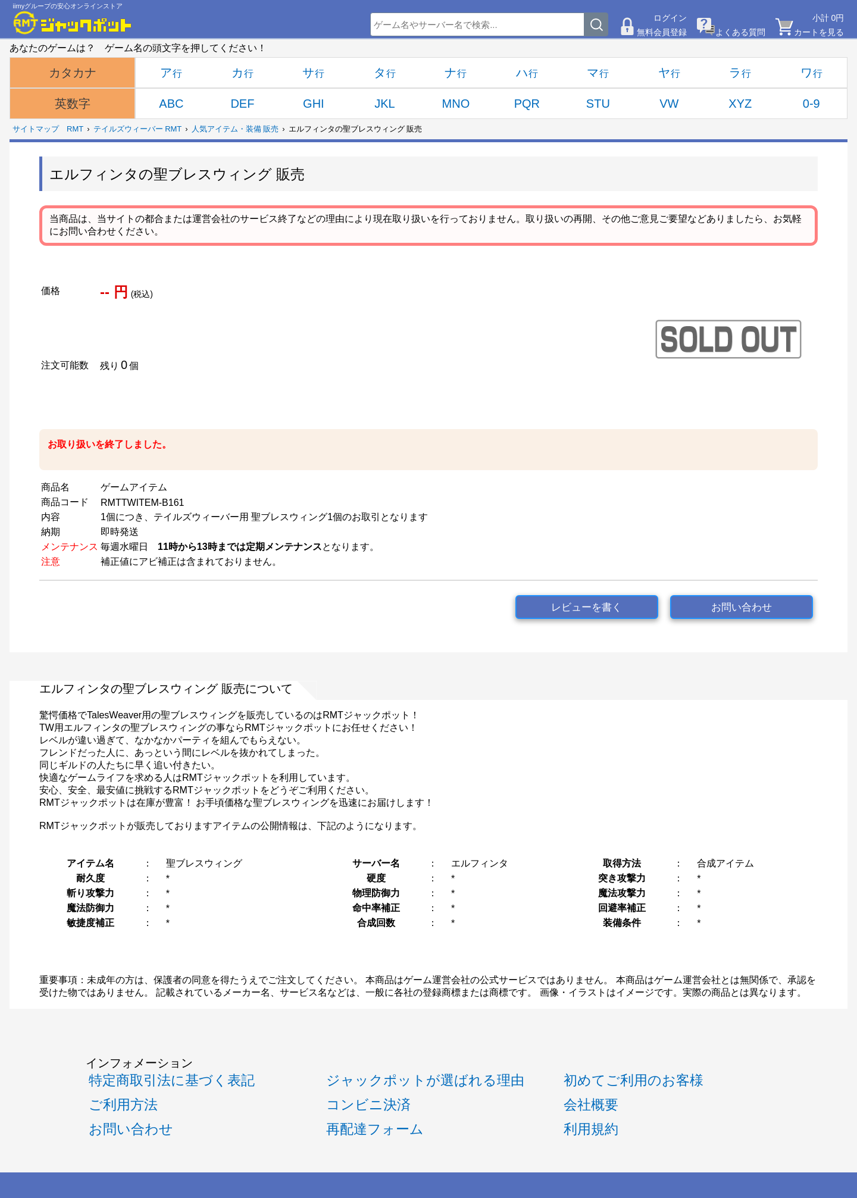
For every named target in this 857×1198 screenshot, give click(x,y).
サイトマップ (35, 128)
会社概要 (591, 1104)
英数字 (72, 103)
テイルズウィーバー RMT (137, 128)
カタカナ (72, 72)
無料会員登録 (662, 32)
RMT (75, 128)
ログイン (670, 18)
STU (598, 103)
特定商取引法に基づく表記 (172, 1080)
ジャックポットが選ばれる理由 (425, 1080)
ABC (171, 103)
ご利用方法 (123, 1104)
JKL (384, 103)
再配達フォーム (375, 1129)
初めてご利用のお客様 (633, 1080)
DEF (242, 103)
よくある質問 (740, 32)
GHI (313, 103)
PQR (527, 103)
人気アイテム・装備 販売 (235, 128)
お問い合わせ (741, 607)
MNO (456, 103)
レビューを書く (586, 607)
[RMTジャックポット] (72, 23)
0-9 (811, 103)
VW (668, 103)
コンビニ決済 (368, 1104)
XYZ (740, 103)
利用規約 (591, 1129)
